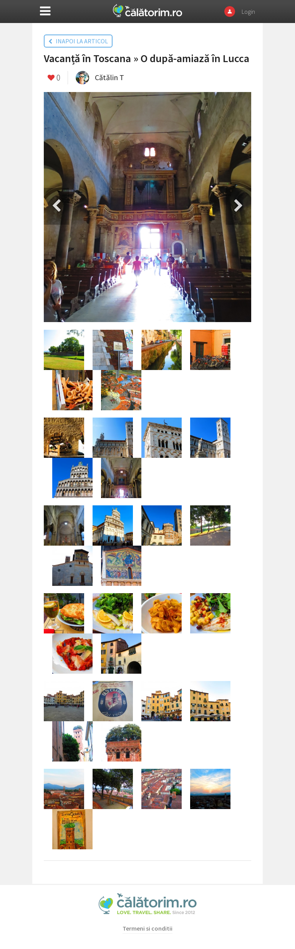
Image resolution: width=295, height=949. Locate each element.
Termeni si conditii (147, 928)
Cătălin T (109, 77)
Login (248, 11)
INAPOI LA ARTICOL (78, 41)
